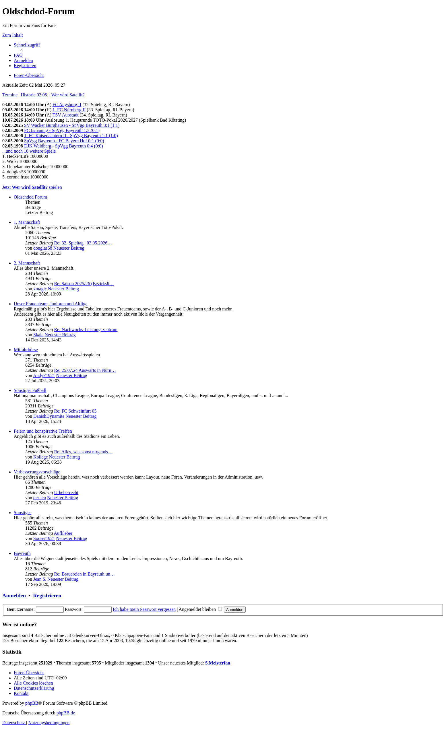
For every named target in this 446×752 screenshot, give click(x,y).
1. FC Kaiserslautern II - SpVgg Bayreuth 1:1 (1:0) (71, 135)
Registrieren (47, 595)
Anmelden (14, 595)
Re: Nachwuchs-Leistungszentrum (85, 329)
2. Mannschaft (27, 263)
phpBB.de (66, 712)
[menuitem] (18, 55)
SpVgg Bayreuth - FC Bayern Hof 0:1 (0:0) (64, 140)
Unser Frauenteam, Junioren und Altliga (50, 303)
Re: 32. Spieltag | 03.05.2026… (83, 242)
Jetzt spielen (32, 187)
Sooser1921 (44, 538)
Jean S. (39, 579)
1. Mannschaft (27, 222)
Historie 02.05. (34, 94)
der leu (39, 497)
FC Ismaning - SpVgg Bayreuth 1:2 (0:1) (62, 130)
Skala (38, 334)
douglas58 (42, 248)
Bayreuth (22, 553)
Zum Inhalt (12, 35)
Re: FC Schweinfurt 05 (75, 411)
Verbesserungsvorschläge (37, 471)
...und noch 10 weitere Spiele (29, 151)
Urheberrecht (66, 492)
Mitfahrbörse (26, 349)
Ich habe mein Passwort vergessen (144, 609)
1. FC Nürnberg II (69, 109)
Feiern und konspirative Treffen (43, 431)
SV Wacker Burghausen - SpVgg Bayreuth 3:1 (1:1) (71, 125)
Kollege (40, 456)
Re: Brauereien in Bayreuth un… (84, 574)
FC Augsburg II (67, 104)
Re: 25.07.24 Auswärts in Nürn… (85, 370)
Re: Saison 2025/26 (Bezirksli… (84, 283)
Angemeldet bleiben (200, 609)
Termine (10, 94)
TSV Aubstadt (66, 114)
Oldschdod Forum (30, 197)
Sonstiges (22, 512)
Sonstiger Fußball (30, 390)
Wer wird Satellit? (68, 94)
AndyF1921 (44, 375)
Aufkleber (63, 533)
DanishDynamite (48, 416)
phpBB (31, 703)
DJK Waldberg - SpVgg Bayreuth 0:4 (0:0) (63, 145)
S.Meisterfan (217, 662)
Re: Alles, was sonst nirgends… (83, 451)
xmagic (40, 288)
